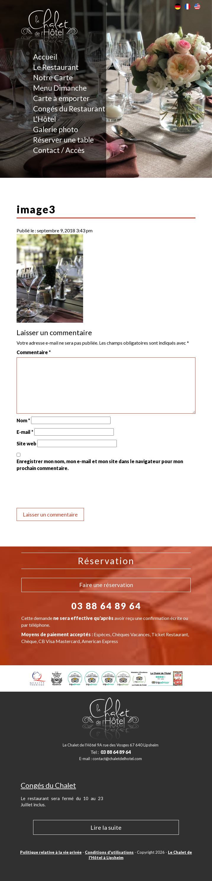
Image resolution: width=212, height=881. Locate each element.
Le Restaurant (56, 67)
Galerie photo (55, 129)
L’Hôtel (44, 118)
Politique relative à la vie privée (51, 852)
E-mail (25, 432)
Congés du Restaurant (69, 108)
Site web (26, 443)
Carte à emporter (61, 98)
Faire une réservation (106, 584)
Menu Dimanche (60, 87)
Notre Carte (53, 77)
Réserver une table (63, 139)
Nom (23, 420)
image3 (36, 209)
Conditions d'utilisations (109, 852)
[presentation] (61, 490)
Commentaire (34, 352)
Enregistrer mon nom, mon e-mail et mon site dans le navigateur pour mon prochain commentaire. (100, 464)
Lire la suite (106, 827)
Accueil (45, 56)
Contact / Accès (59, 149)
